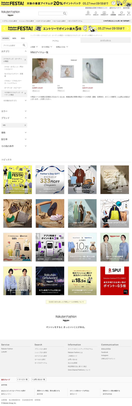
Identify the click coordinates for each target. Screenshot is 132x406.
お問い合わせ (72, 359)
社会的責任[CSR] (27, 400)
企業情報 (4, 400)
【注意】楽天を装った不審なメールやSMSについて (66, 302)
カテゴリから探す (41, 356)
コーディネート (105, 40)
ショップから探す (41, 352)
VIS (38, 35)
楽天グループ (114, 8)
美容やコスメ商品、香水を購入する (48, 391)
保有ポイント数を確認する (111, 391)
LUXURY (4, 352)
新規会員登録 (106, 349)
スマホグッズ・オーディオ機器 (12, 60)
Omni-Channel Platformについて (79, 370)
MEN (14, 38)
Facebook (104, 352)
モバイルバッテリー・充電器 (13, 75)
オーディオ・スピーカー (12, 88)
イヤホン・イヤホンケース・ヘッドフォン (12, 82)
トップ (32, 35)
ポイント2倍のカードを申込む (79, 391)
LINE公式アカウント (108, 359)
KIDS (23, 38)
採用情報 (37, 400)
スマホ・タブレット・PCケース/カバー (13, 68)
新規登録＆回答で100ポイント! (96, 8)
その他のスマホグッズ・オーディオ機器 (13, 94)
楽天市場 (126, 8)
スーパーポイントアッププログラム (80, 349)
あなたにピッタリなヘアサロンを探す (13, 391)
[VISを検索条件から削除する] (25, 125)
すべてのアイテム (41, 363)
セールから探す (40, 359)
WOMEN (5, 38)
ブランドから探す (41, 349)
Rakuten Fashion (7, 349)
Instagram (104, 355)
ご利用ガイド (72, 356)
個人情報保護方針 (14, 400)
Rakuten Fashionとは (75, 352)
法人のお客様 (72, 363)
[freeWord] (14, 45)
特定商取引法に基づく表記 (77, 366)
